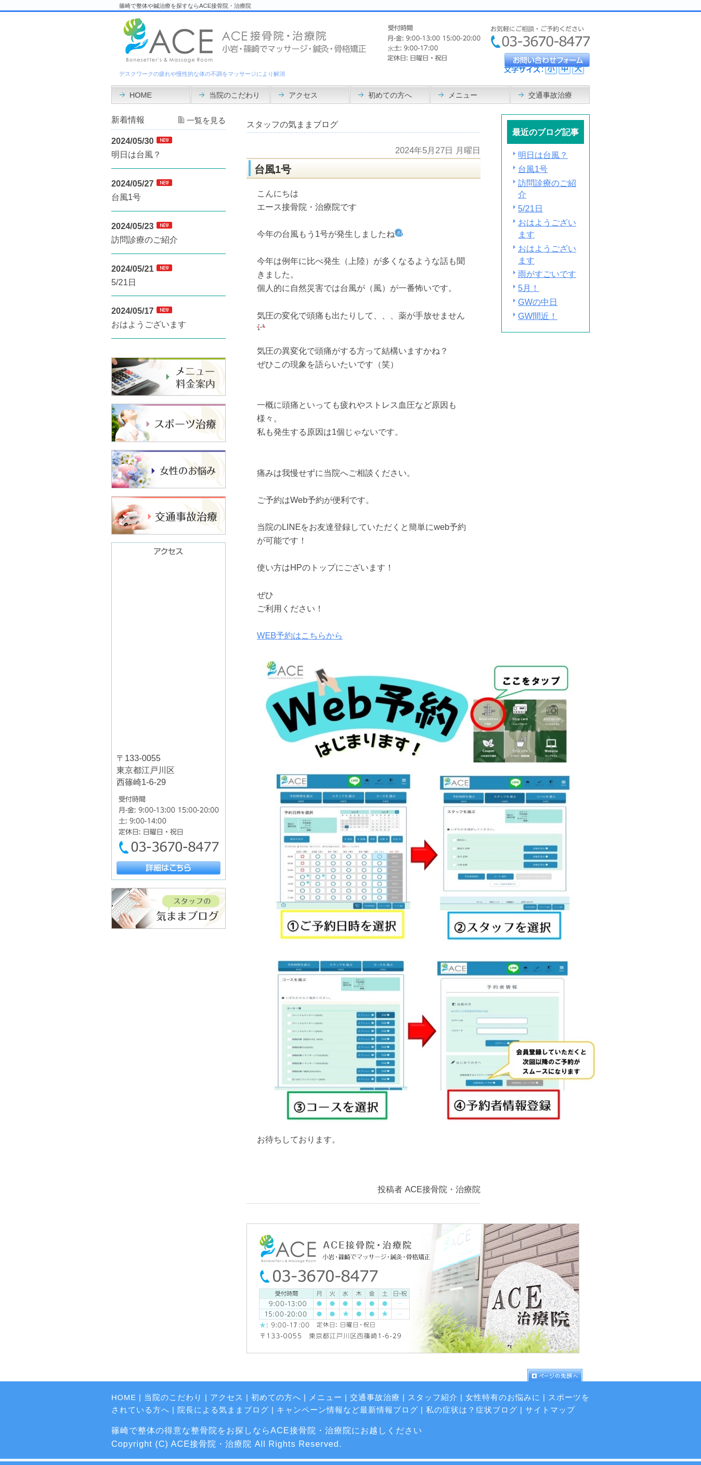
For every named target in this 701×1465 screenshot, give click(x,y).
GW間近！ (537, 316)
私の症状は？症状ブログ (471, 1410)
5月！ (528, 287)
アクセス (226, 1397)
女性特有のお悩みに (502, 1397)
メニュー (325, 1397)
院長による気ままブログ (223, 1410)
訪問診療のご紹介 (144, 239)
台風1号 (533, 169)
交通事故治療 (375, 1397)
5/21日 (530, 208)
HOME (123, 1397)
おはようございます (148, 324)
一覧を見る (206, 120)
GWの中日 (537, 302)
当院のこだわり (173, 1397)
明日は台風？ (543, 154)
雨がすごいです (547, 273)
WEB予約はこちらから (300, 635)
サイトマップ (550, 1410)
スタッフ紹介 (433, 1397)
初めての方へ (276, 1397)
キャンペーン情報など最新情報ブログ (347, 1410)
